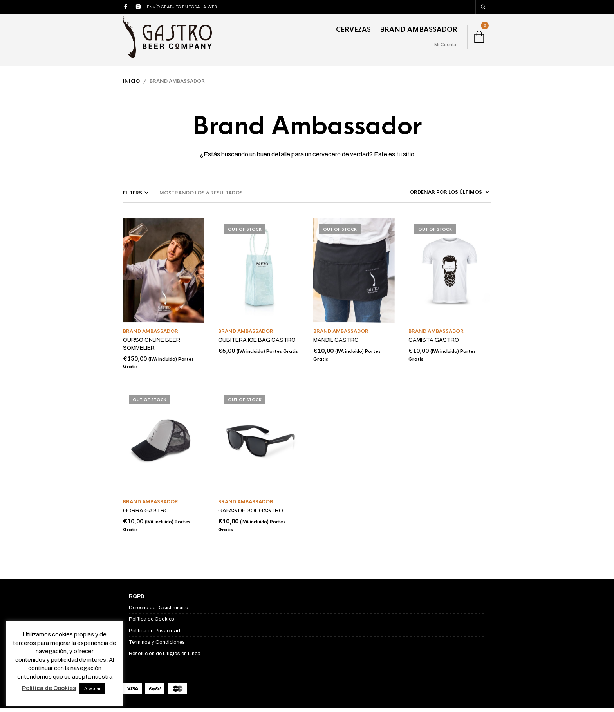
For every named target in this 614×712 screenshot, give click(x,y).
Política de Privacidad (154, 635)
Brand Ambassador (418, 29)
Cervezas (353, 29)
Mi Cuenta (445, 44)
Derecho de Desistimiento (158, 611)
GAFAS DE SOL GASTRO (250, 515)
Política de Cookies (151, 623)
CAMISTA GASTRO (433, 344)
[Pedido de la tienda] (438, 196)
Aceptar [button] (92, 688)
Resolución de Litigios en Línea (164, 657)
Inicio (131, 85)
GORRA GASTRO (146, 515)
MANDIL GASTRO (336, 344)
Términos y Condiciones (157, 646)
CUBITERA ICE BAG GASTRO (257, 344)
